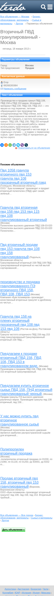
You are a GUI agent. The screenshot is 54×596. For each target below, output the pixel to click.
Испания (26, 592)
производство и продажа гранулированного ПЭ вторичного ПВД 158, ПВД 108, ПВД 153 (20, 288)
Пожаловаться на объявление (34, 148)
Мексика (45, 592)
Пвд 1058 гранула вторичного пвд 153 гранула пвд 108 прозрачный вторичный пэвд (23, 176)
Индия (36, 592)
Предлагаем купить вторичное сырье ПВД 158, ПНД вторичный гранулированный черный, (26, 390)
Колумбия (7, 592)
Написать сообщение (14, 88)
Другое (19, 23)
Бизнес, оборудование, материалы (21, 516)
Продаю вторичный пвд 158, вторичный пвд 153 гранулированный (19, 482)
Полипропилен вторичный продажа (16, 451)
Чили (45, 589)
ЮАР (17, 592)
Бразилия (36, 589)
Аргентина (10, 589)
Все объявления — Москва (14, 16)
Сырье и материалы (41, 518)
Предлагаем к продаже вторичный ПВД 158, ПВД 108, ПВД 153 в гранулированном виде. (20, 360)
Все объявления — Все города (16, 515)
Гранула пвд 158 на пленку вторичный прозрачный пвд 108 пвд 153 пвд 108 (19, 322)
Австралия (23, 589)
